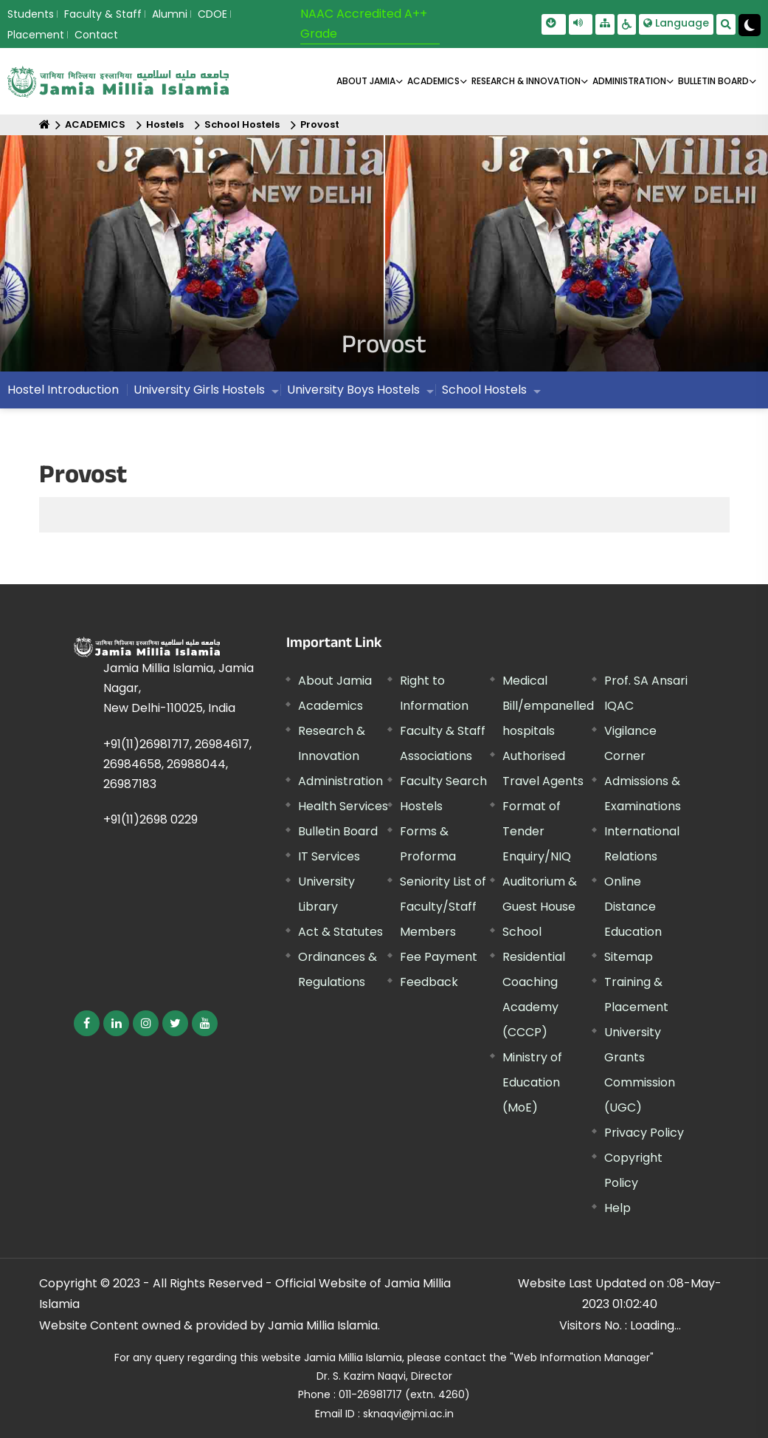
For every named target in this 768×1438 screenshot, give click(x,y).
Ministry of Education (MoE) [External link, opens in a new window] (532, 1082)
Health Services (343, 806)
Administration (340, 781)
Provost (319, 124)
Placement (35, 34)
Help (617, 1207)
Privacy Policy (644, 1132)
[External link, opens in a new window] (87, 1023)
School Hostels (242, 124)
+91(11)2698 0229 (150, 819)
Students (30, 14)
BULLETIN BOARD (713, 81)
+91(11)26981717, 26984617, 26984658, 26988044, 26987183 (177, 764)
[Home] (44, 124)
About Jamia (365, 81)
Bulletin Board (338, 831)
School (522, 931)
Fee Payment (438, 956)
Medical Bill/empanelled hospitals (548, 705)
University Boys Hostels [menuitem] (353, 389)
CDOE (212, 14)
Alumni (169, 14)
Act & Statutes (340, 931)
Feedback (429, 981)
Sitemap (628, 956)
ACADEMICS (433, 81)
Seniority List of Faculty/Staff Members (443, 906)
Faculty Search (443, 781)
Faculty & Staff (103, 14)
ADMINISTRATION (629, 81)
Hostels (165, 124)
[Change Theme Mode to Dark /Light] (749, 25)
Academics (330, 705)
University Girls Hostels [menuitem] (199, 389)
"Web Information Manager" (582, 1357)
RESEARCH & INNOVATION (526, 81)
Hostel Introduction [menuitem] (63, 389)
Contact (96, 34)
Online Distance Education (633, 906)
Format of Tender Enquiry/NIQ (536, 831)
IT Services (329, 856)
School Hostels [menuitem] (484, 389)
